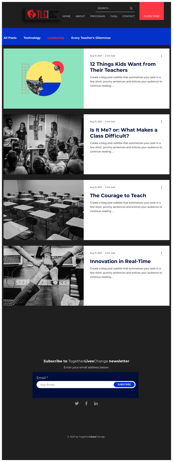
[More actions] (162, 56)
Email (41, 377)
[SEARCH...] (110, 8)
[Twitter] (76, 403)
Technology (32, 38)
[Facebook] (86, 403)
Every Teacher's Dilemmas (91, 38)
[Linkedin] (96, 403)
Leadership (56, 38)
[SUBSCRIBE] (124, 384)
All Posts (10, 38)
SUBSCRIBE (152, 16)
